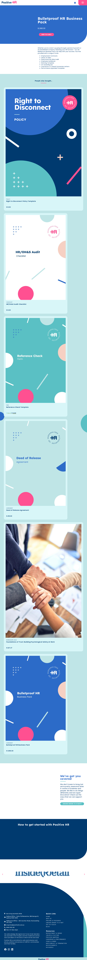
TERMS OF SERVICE (20, 956)
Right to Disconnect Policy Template (21, 200)
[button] (2, 869)
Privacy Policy (49, 958)
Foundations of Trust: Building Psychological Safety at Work (31, 644)
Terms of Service (60, 958)
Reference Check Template (18, 408)
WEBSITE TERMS (31, 956)
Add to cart (46, 34)
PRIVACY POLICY (42, 956)
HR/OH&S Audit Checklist (17, 304)
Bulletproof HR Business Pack (18, 748)
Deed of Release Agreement (18, 512)
